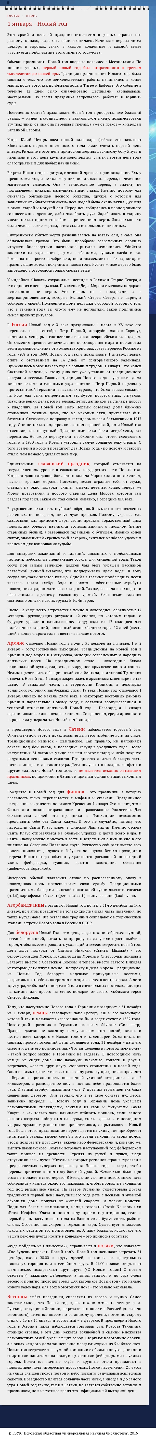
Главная (13, 16)
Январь (31, 16)
